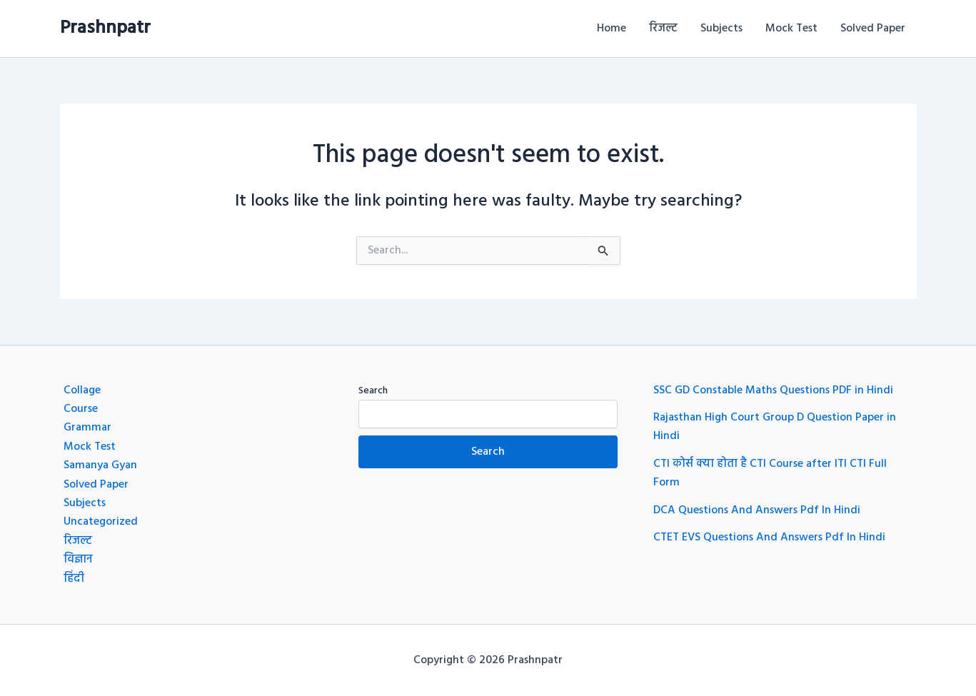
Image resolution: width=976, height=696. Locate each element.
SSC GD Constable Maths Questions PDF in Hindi (773, 390)
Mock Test (791, 28)
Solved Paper (872, 28)
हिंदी (74, 579)
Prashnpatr (105, 28)
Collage (82, 390)
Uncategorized (101, 522)
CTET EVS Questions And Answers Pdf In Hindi (769, 537)
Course (81, 409)
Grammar (87, 427)
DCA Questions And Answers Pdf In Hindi (756, 510)
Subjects (721, 28)
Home (611, 28)
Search (373, 391)
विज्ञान (78, 559)
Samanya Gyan (100, 465)
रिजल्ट (663, 28)
